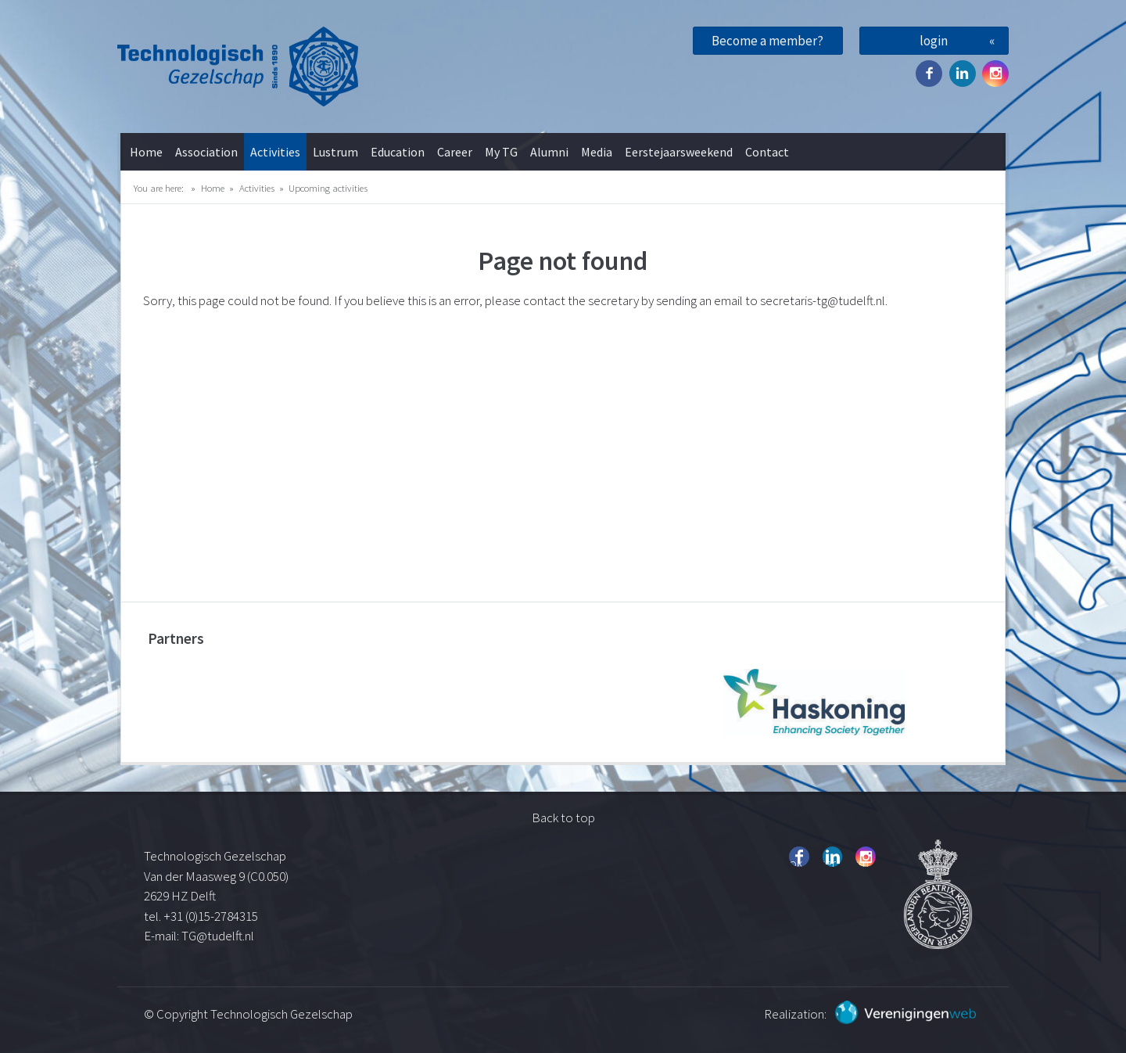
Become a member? (767, 40)
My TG (501, 152)
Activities (275, 152)
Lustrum (335, 152)
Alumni (549, 152)
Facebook (929, 73)
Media (596, 152)
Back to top (563, 817)
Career (454, 152)
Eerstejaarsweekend (679, 152)
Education (398, 152)
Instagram (995, 73)
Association (206, 152)
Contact (767, 152)
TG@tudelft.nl (218, 935)
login (934, 40)
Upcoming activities (328, 187)
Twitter (962, 73)
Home (146, 152)
